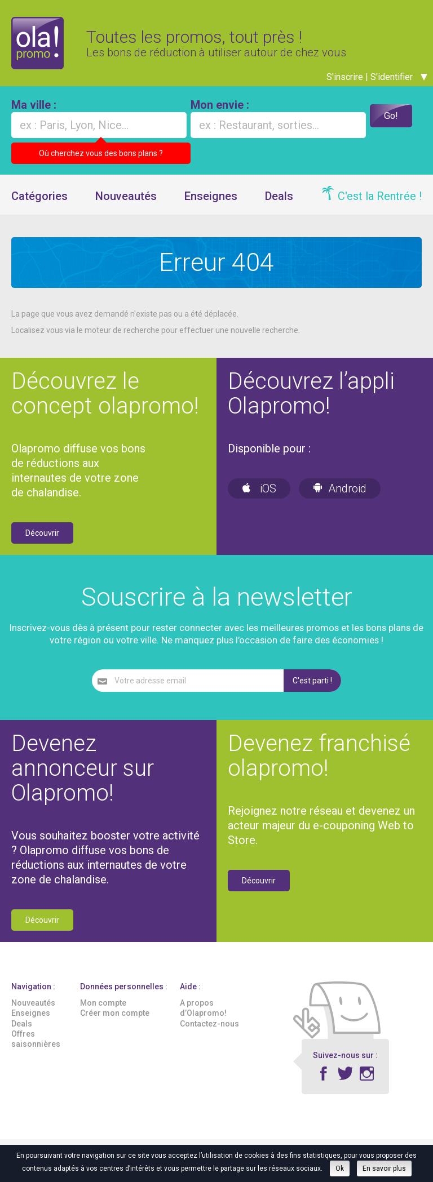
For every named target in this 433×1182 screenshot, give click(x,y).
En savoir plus (384, 1168)
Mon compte (103, 1012)
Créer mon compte (114, 1023)
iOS (259, 498)
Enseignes (210, 205)
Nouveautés (126, 205)
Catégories (39, 205)
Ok (339, 1168)
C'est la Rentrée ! (380, 205)
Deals (279, 205)
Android (339, 498)
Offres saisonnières (35, 1048)
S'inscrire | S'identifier (376, 86)
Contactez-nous (209, 1033)
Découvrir (42, 542)
